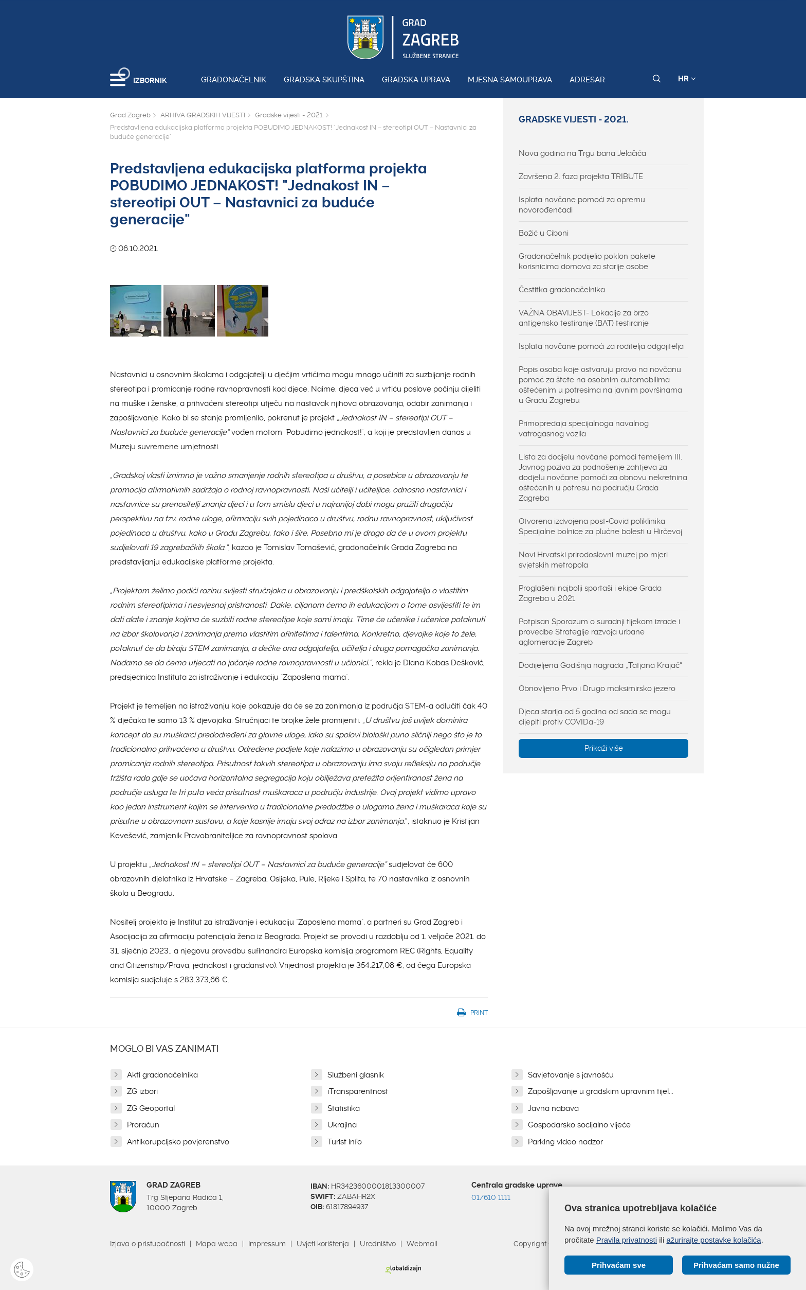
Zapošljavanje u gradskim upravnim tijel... (600, 1091)
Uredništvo (378, 1244)
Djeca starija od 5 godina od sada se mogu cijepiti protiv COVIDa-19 (595, 717)
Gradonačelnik (233, 79)
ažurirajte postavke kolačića (713, 1239)
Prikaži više (603, 748)
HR (687, 78)
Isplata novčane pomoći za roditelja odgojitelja (601, 346)
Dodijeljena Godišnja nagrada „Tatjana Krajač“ (600, 665)
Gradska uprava (416, 79)
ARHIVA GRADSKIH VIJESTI (202, 115)
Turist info (344, 1141)
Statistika (343, 1108)
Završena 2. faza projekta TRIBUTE (581, 176)
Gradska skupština (324, 79)
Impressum (267, 1244)
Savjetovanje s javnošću (571, 1075)
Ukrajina (342, 1124)
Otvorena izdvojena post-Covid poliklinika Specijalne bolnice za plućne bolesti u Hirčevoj (600, 526)
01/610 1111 (490, 1197)
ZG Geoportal (151, 1108)
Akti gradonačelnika (162, 1075)
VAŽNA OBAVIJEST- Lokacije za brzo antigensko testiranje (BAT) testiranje (584, 318)
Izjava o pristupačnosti (147, 1244)
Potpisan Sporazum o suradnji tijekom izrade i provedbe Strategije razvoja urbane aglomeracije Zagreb (599, 632)
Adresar (587, 79)
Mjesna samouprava (510, 79)
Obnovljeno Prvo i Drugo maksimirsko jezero (597, 688)
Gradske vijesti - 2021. (289, 115)
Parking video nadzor (565, 1141)
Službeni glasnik (355, 1075)
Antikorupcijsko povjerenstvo (178, 1141)
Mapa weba (216, 1244)
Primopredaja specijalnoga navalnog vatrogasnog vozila (584, 428)
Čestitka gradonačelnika (562, 289)
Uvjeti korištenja (323, 1244)
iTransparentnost (357, 1091)
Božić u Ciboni (544, 233)
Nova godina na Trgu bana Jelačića (582, 153)
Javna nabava (553, 1108)
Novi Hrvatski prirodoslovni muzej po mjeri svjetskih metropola (593, 560)
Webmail (422, 1244)
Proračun (143, 1124)
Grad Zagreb (130, 115)
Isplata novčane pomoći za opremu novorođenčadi (582, 205)
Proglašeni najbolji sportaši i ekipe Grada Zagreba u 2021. (590, 593)
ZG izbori (142, 1091)
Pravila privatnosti (626, 1239)
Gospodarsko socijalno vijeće (579, 1124)
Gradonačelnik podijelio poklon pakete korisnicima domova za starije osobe (587, 261)
